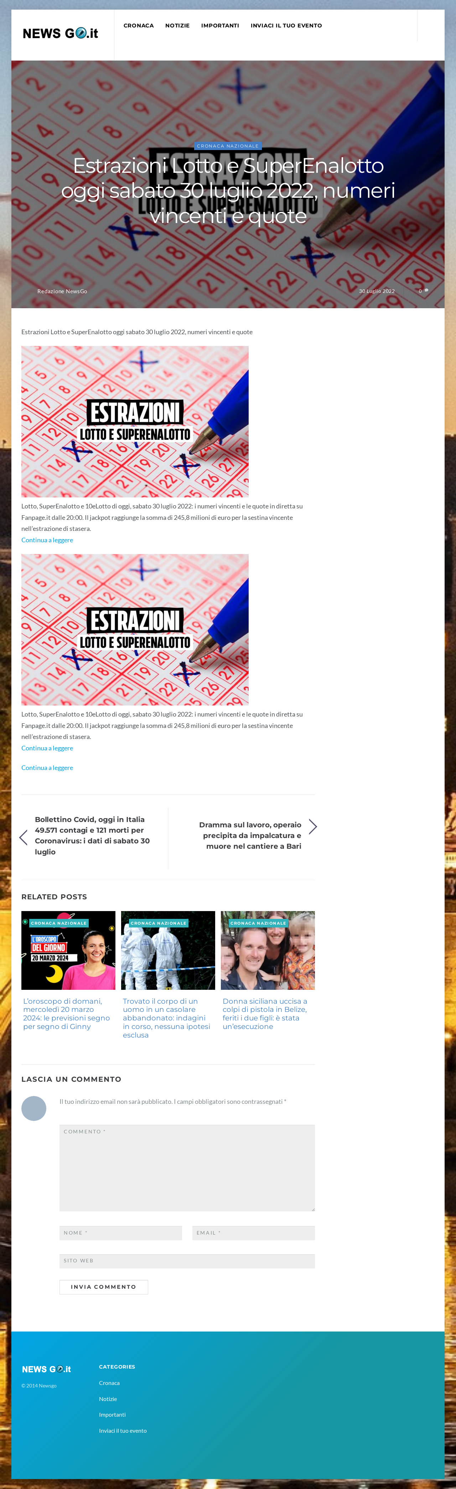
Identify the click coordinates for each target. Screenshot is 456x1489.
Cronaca (139, 25)
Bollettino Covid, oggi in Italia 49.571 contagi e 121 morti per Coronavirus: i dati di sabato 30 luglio (92, 835)
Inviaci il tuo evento (286, 25)
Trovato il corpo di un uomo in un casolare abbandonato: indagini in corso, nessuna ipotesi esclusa (166, 1018)
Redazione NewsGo (62, 292)
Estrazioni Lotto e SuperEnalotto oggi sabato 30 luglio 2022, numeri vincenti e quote (228, 190)
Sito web (79, 1261)
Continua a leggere (47, 540)
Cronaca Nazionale (228, 146)
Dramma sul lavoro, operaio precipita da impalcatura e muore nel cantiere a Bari (250, 836)
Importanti (220, 25)
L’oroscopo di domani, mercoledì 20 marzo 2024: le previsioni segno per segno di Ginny (66, 1014)
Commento (85, 1131)
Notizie (178, 25)
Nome (76, 1233)
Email (209, 1233)
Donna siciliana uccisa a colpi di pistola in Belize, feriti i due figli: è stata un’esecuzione (265, 1014)
